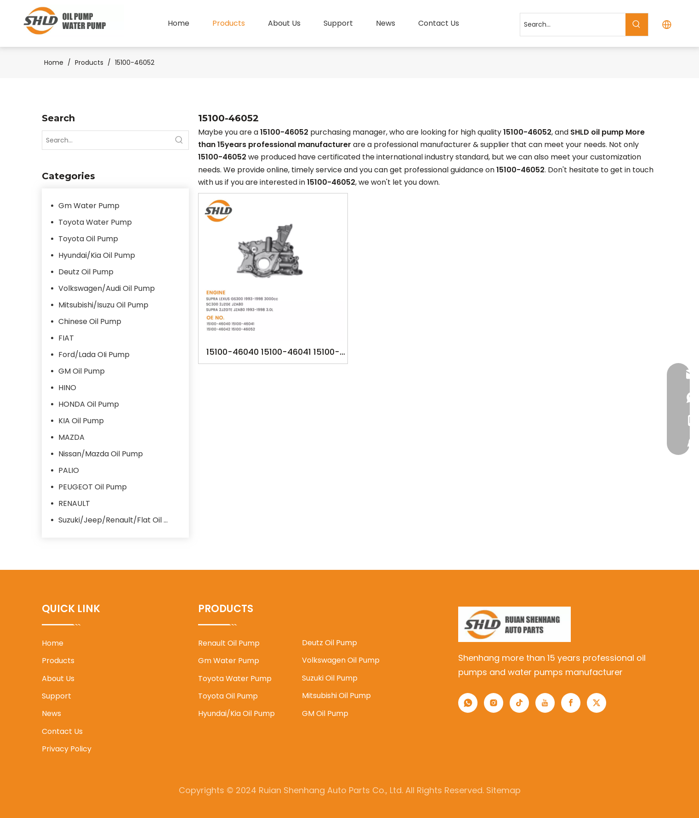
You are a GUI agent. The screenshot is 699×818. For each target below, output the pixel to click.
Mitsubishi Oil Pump (336, 695)
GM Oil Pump (81, 371)
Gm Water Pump (88, 205)
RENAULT (74, 503)
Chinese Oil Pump (89, 321)
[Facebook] (570, 703)
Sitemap (503, 790)
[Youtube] (545, 703)
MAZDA (71, 437)
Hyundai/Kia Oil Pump (96, 255)
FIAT (66, 338)
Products (58, 660)
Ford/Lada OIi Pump (94, 354)
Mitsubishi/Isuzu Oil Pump (103, 305)
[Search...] (572, 24)
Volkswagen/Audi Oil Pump (106, 288)
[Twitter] (596, 703)
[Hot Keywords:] (636, 24)
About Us (58, 678)
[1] (514, 624)
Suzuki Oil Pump (330, 678)
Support (56, 696)
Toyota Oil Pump (88, 238)
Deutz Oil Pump (86, 272)
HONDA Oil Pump (88, 404)
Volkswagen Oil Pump (341, 660)
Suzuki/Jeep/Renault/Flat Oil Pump (119, 520)
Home (52, 643)
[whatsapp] (467, 703)
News (51, 713)
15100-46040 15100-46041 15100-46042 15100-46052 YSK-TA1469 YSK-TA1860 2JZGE (273, 352)
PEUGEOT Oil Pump (92, 487)
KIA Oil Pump (81, 420)
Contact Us (62, 731)
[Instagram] (493, 703)
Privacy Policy (66, 749)
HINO (67, 387)
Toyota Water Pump (95, 222)
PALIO (68, 470)
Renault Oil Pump (229, 643)
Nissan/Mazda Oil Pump (100, 454)
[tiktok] (519, 703)
